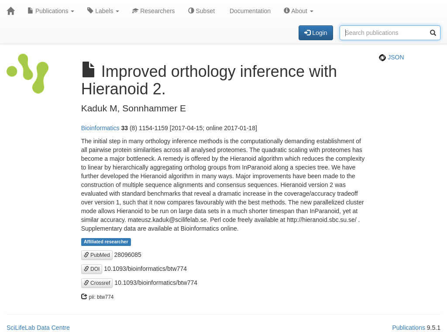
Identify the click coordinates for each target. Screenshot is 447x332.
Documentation (249, 10)
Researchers (153, 10)
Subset (201, 10)
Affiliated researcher (106, 242)
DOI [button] (92, 269)
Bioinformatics (100, 128)
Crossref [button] (97, 283)
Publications (51, 10)
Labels (103, 10)
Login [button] (315, 32)
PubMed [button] (97, 255)
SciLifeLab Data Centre (38, 327)
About (298, 10)
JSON (391, 57)
